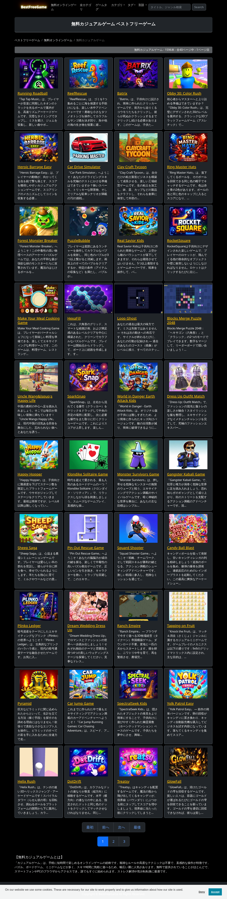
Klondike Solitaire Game (87, 474)
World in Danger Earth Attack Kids (136, 398)
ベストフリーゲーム (27, 40)
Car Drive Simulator (84, 166)
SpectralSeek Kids (132, 703)
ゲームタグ (101, 7)
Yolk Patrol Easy (180, 703)
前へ (105, 827)
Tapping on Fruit (181, 625)
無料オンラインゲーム (63, 7)
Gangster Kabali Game (186, 474)
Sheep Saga (27, 547)
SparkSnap (76, 396)
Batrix (122, 93)
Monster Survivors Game (138, 474)
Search (199, 7)
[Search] (169, 7)
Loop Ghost (127, 318)
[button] (5, 894)
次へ (121, 827)
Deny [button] (202, 891)
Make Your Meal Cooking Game (39, 320)
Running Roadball (33, 93)
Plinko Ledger (29, 625)
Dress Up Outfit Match (186, 396)
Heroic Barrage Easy (35, 166)
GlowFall (174, 781)
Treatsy (123, 781)
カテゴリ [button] (117, 5)
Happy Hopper (30, 474)
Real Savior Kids (130, 240)
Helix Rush (26, 781)
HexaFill (74, 318)
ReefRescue (77, 93)
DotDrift (74, 781)
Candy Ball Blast (180, 547)
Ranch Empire (129, 625)
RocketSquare (178, 240)
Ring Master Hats (181, 166)
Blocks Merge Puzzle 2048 (184, 320)
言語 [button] (141, 5)
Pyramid (25, 703)
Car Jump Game (80, 703)
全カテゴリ (85, 7)
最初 (89, 827)
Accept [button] (215, 891)
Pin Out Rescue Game (85, 547)
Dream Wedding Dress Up (86, 627)
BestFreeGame (34, 7)
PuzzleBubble (78, 240)
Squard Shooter (130, 547)
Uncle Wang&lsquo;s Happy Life (35, 398)
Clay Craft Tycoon (132, 166)
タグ (130, 5)
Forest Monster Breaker (38, 240)
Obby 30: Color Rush (184, 93)
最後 (137, 827)
